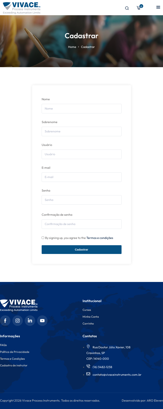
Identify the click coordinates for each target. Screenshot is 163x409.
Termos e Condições (12, 358)
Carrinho (88, 323)
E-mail (46, 167)
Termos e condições (99, 238)
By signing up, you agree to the (79, 238)
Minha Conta (91, 316)
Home (72, 47)
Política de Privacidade (14, 352)
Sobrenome (49, 122)
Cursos (87, 310)
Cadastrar (81, 249)
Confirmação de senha (57, 214)
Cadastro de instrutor (13, 365)
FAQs (3, 345)
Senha (46, 190)
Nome (46, 99)
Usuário (47, 145)
